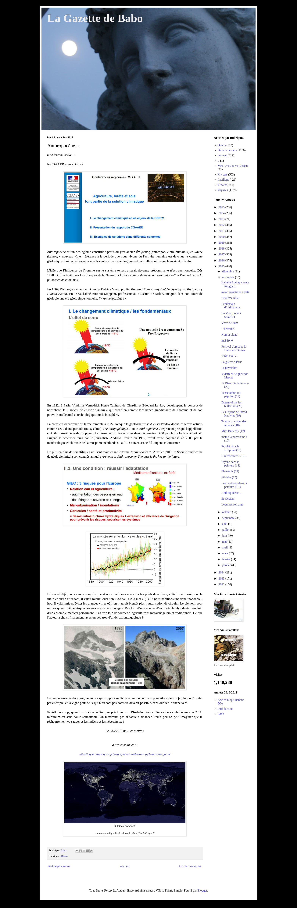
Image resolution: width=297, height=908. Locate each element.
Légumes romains (232, 504)
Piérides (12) (229, 477)
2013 (222, 578)
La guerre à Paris (231, 362)
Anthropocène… (231, 492)
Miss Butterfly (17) (233, 431)
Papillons (223, 179)
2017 (222, 254)
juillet (226, 529)
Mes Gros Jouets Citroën (233, 165)
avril (225, 547)
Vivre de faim (229, 323)
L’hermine (227, 328)
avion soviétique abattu (235, 292)
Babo (221, 713)
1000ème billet (230, 298)
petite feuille (229, 356)
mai (224, 541)
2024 (222, 213)
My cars (222, 174)
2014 (222, 572)
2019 (222, 242)
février (226, 559)
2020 (222, 236)
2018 (222, 248)
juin (225, 535)
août (225, 523)
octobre (227, 512)
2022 (222, 224)
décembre (228, 271)
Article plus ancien (190, 866)
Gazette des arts (227, 150)
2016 (222, 260)
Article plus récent (59, 866)
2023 (222, 219)
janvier (226, 565)
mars (225, 553)
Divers (64, 856)
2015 (222, 266)
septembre (228, 518)
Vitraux (222, 184)
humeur (222, 155)
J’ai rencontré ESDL (233, 456)
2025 (222, 207)
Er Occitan (227, 498)
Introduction (225, 708)
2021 (222, 230)
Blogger (202, 890)
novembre (228, 277)
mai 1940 (227, 340)
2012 (222, 584)
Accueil (124, 866)
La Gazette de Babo (95, 18)
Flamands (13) (230, 471)
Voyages (223, 190)
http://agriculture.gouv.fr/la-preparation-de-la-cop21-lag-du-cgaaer (124, 754)
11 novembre (229, 367)
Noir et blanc (229, 334)
